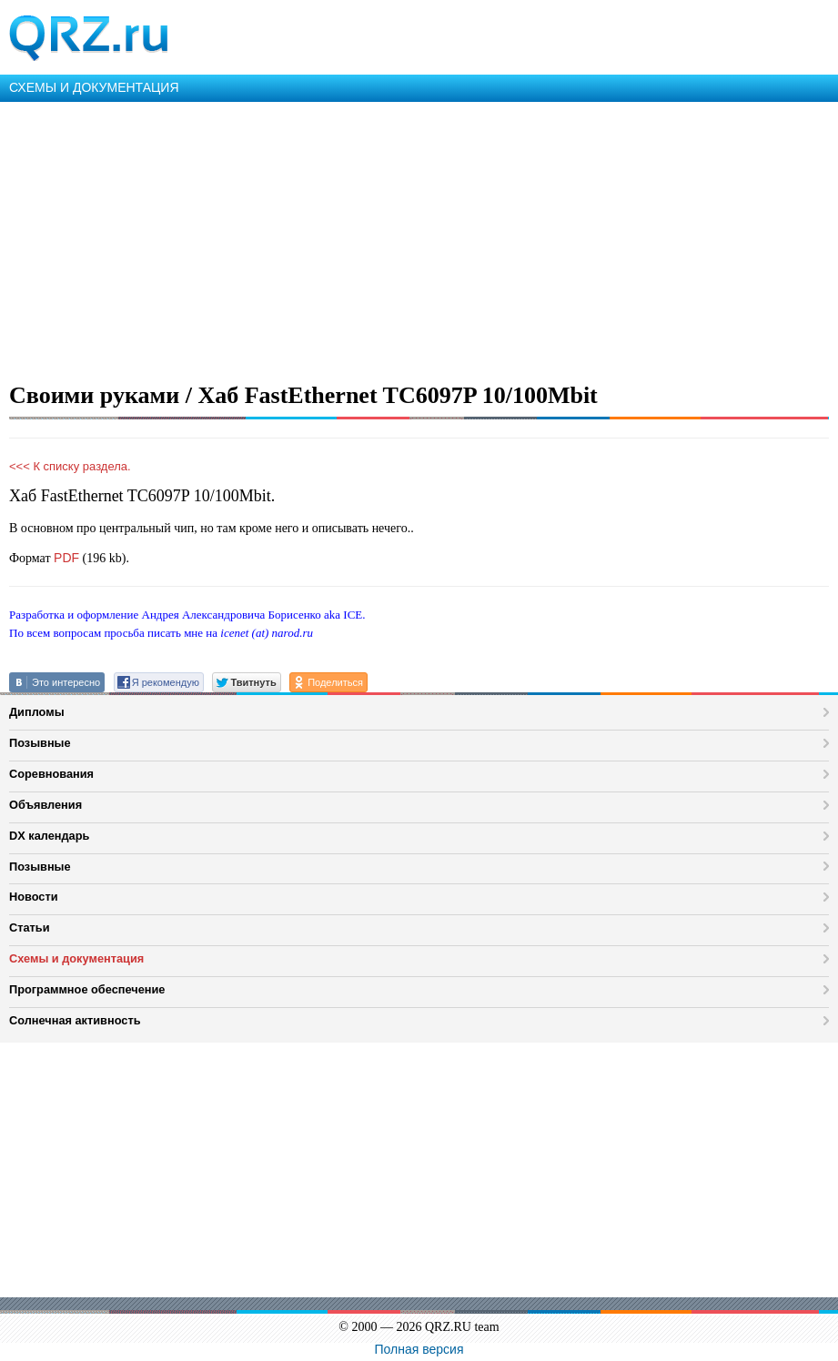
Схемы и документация (76, 958)
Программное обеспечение (87, 989)
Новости (33, 896)
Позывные (40, 743)
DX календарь (49, 835)
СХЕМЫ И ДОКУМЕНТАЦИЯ (94, 87)
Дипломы (37, 712)
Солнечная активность (75, 1020)
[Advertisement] (419, 238)
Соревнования (51, 774)
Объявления (45, 805)
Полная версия (419, 1349)
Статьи (29, 927)
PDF (66, 557)
